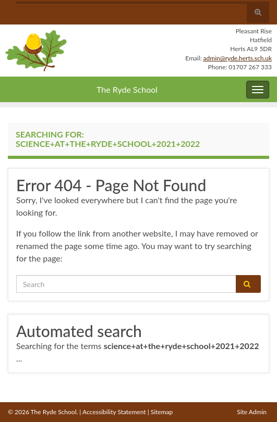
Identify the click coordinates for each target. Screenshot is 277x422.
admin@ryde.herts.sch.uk (237, 58)
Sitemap (162, 412)
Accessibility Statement (114, 412)
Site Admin (252, 412)
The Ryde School (127, 89)
